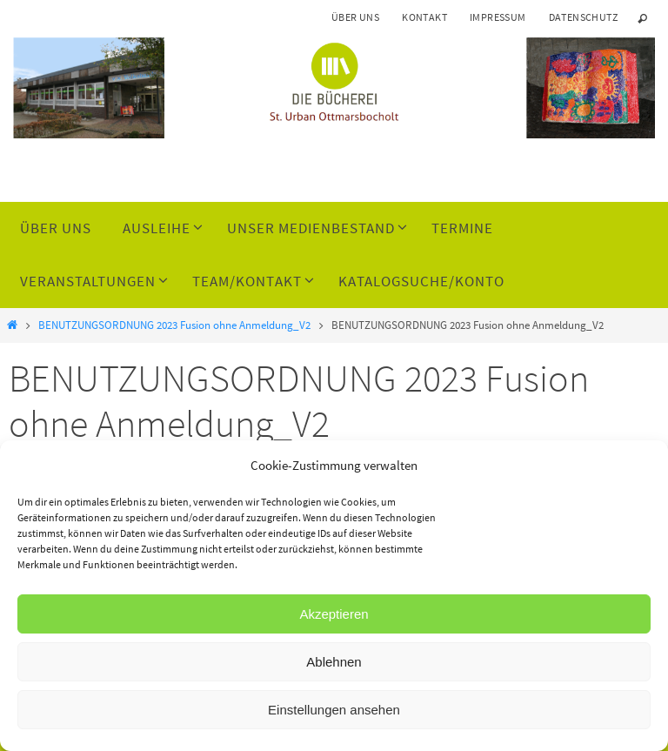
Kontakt (424, 16)
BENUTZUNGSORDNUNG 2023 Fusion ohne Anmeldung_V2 (174, 325)
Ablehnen (333, 661)
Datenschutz (583, 16)
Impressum (498, 16)
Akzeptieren (333, 614)
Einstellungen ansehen (334, 709)
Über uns (355, 16)
